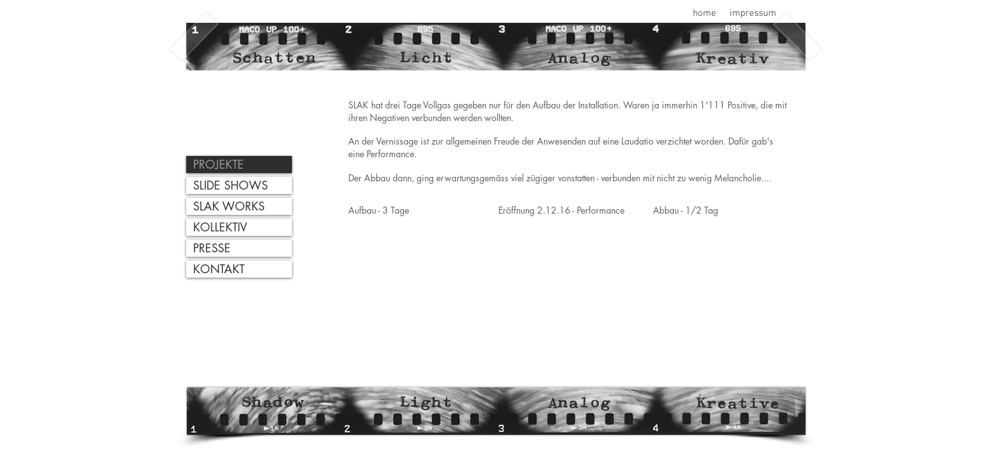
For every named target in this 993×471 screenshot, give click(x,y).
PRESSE (212, 247)
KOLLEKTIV (220, 227)
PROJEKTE (218, 164)
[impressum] (753, 13)
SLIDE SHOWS (230, 185)
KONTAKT (218, 268)
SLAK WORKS (229, 206)
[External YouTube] (411, 290)
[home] (704, 13)
